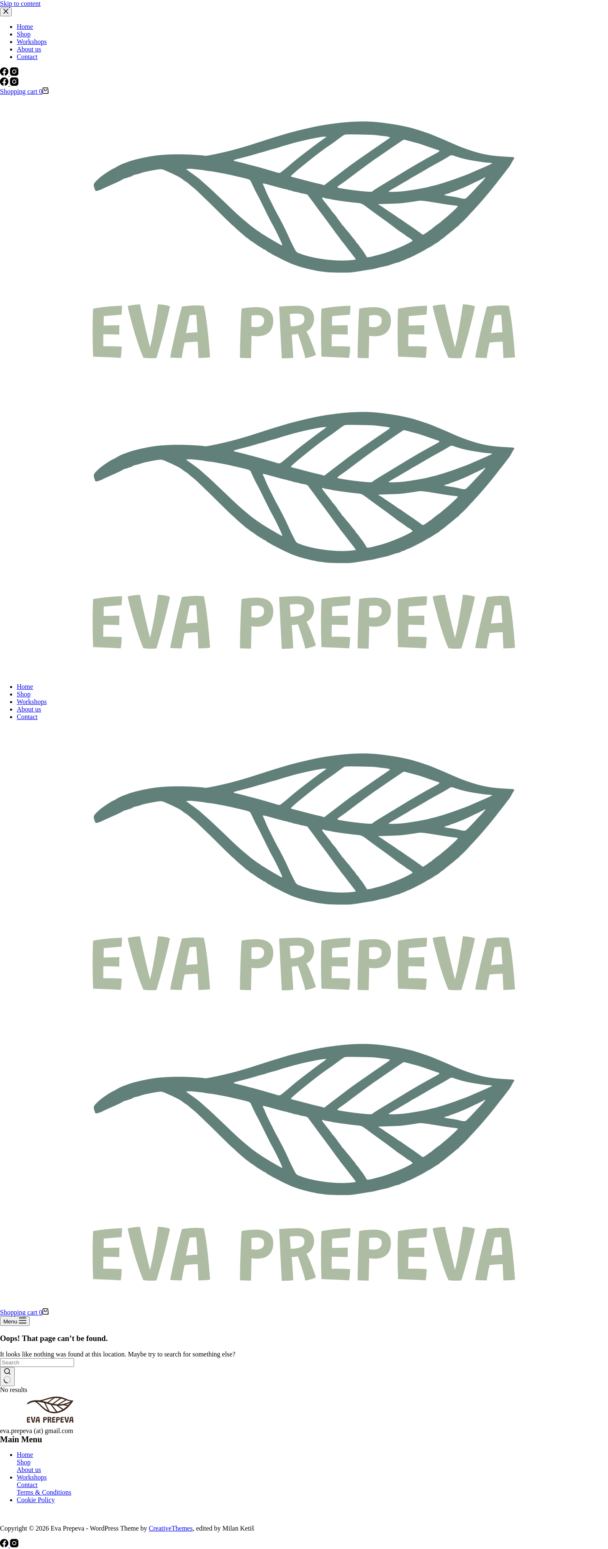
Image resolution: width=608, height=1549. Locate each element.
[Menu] (15, 1321)
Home (25, 686)
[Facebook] (5, 83)
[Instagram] (14, 83)
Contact (27, 716)
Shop (24, 694)
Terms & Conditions (44, 1492)
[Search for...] (37, 1362)
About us (29, 709)
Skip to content (20, 3)
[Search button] (7, 1376)
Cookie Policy (36, 1499)
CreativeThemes (171, 1528)
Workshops (32, 701)
